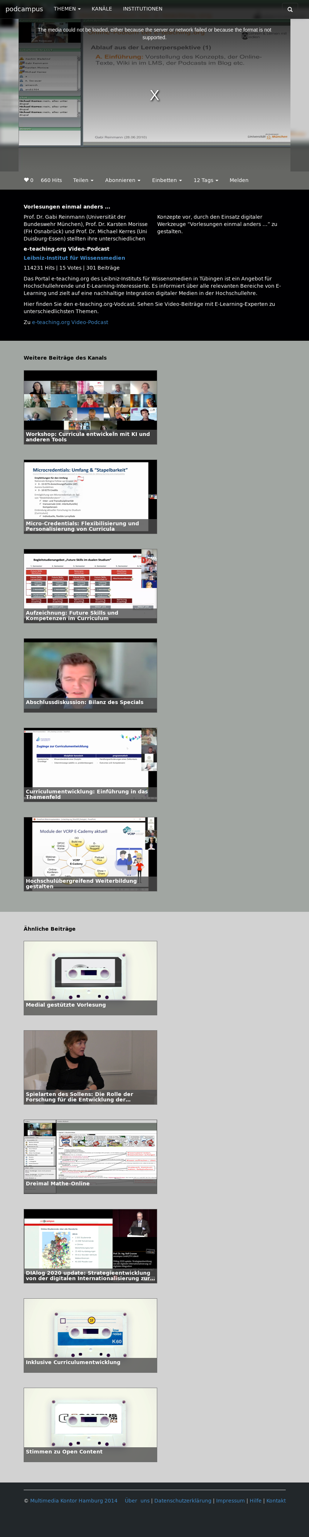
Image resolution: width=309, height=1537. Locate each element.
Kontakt (276, 1501)
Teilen (83, 180)
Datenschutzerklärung (182, 1501)
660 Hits (51, 180)
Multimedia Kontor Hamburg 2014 (74, 1501)
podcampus (24, 9)
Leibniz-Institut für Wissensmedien (74, 258)
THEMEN (67, 9)
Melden (239, 180)
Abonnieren (122, 180)
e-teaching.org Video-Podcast (70, 322)
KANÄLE (102, 9)
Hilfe (256, 1501)
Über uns (137, 1501)
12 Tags (206, 180)
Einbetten (167, 180)
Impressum (230, 1501)
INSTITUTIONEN (142, 9)
